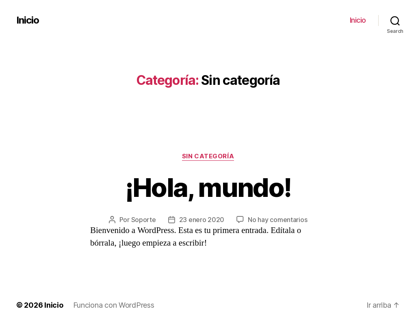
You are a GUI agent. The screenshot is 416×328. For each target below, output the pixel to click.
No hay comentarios (277, 220)
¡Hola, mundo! (208, 187)
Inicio (27, 20)
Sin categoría (208, 156)
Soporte (143, 220)
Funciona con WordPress (113, 305)
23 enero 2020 (202, 220)
